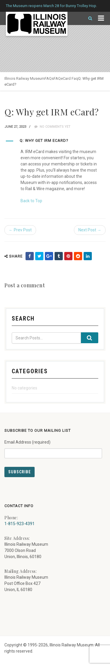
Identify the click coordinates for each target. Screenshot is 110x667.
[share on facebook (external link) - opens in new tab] (30, 256)
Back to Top (31, 200)
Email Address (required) (53, 447)
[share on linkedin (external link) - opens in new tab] (88, 256)
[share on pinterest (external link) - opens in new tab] (68, 256)
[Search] (87, 18)
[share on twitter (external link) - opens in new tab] (39, 256)
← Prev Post (20, 230)
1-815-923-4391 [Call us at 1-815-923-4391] (19, 523)
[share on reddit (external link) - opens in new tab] (78, 256)
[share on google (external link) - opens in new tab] (49, 256)
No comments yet (52, 127)
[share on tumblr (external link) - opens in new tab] (59, 256)
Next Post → (89, 230)
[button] (55, 141)
